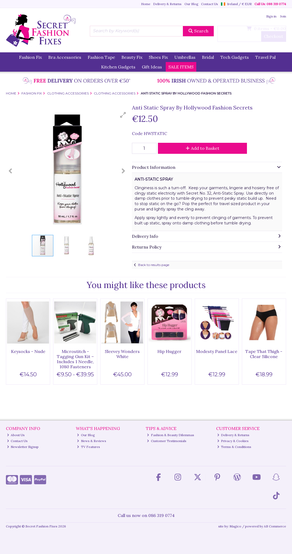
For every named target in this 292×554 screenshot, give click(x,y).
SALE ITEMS (181, 67)
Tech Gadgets (234, 57)
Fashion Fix (30, 57)
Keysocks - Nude (28, 351)
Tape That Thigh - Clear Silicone (263, 354)
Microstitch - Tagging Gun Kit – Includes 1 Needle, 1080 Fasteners (75, 359)
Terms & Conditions (234, 447)
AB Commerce (275, 526)
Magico (235, 526)
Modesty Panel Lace (216, 351)
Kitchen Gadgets (118, 67)
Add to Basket (202, 148)
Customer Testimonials (166, 441)
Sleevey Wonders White (122, 354)
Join (283, 16)
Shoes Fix (158, 57)
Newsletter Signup (23, 447)
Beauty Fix (131, 57)
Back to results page (153, 265)
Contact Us (209, 4)
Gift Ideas (152, 67)
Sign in (271, 16)
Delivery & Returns (167, 4)
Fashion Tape (101, 57)
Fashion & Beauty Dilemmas (170, 435)
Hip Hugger (169, 351)
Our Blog (191, 4)
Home (145, 4)
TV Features (88, 447)
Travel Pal (265, 57)
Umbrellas (184, 57)
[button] (123, 115)
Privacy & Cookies (233, 441)
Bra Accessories (64, 57)
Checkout (273, 36)
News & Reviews (91, 441)
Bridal (208, 57)
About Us (16, 435)
